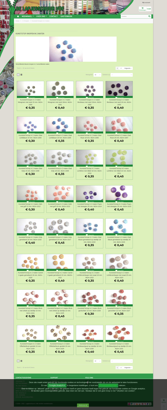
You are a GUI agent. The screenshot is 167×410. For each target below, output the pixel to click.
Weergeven (106, 73)
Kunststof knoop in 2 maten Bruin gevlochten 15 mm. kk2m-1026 (113, 314)
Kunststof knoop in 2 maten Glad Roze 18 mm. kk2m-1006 (113, 136)
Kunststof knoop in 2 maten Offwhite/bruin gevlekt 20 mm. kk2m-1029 (88, 349)
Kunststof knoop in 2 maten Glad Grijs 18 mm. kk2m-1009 (88, 171)
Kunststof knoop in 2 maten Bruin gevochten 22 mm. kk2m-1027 (139, 314)
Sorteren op (123, 73)
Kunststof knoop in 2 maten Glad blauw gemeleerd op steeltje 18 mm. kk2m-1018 (113, 243)
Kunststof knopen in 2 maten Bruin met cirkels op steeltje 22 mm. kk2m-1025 (88, 314)
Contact (53, 16)
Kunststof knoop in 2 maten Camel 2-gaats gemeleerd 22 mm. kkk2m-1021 (88, 278)
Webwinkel (28, 16)
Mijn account (146, 2)
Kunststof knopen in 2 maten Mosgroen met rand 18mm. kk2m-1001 (88, 100)
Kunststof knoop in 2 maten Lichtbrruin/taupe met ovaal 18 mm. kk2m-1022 (113, 278)
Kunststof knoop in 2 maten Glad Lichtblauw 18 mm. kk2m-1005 (88, 136)
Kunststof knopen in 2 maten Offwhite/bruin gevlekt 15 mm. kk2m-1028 (63, 349)
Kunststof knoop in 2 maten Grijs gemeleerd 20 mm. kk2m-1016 (63, 243)
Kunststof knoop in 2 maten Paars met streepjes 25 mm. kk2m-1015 (139, 207)
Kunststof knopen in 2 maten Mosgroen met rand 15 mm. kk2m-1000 (63, 100)
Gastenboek (66, 16)
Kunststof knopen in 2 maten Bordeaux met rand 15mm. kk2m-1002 (113, 100)
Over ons (41, 16)
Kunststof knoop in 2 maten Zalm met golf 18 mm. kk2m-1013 (88, 207)
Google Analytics (57, 385)
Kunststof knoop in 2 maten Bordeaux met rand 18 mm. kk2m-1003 (139, 100)
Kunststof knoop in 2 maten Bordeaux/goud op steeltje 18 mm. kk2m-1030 (113, 349)
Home (18, 21)
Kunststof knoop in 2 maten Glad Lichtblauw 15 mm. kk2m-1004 (63, 136)
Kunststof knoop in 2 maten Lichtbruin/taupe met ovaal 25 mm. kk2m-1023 (138, 278)
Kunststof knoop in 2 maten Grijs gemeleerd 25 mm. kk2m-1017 (88, 243)
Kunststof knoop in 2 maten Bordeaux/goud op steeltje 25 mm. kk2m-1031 (138, 349)
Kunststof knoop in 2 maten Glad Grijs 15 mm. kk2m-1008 (63, 171)
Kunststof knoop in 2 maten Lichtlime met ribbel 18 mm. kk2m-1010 (113, 171)
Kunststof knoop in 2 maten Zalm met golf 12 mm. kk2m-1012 (63, 207)
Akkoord (83, 405)
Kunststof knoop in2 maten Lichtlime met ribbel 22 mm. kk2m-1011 (139, 171)
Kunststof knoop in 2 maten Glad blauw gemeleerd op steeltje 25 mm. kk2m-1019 (139, 243)
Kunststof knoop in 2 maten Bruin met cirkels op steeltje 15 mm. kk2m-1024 (63, 314)
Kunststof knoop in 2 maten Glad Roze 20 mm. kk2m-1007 (139, 136)
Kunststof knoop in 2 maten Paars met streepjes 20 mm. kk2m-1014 (113, 207)
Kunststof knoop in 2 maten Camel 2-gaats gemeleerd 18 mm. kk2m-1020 (63, 278)
